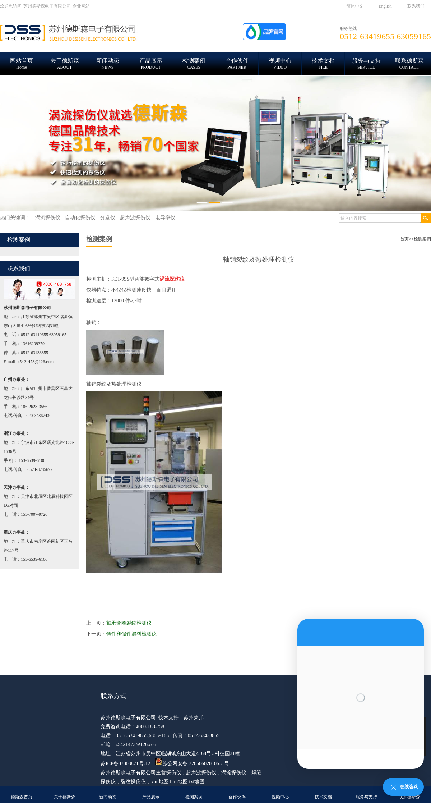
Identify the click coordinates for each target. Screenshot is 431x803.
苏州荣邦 (194, 717)
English (385, 6)
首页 (404, 239)
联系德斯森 (409, 796)
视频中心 (280, 796)
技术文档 (323, 796)
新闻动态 (107, 796)
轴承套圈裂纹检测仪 (129, 623)
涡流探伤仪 (233, 772)
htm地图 (179, 781)
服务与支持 (366, 796)
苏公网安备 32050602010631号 (192, 763)
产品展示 (150, 796)
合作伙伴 (237, 796)
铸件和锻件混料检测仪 (131, 634)
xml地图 (160, 781)
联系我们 (416, 6)
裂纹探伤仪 (133, 781)
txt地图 (197, 781)
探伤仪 (173, 772)
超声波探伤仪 (201, 772)
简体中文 (354, 6)
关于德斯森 (64, 796)
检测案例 (422, 239)
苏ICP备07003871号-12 (125, 763)
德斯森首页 (21, 796)
